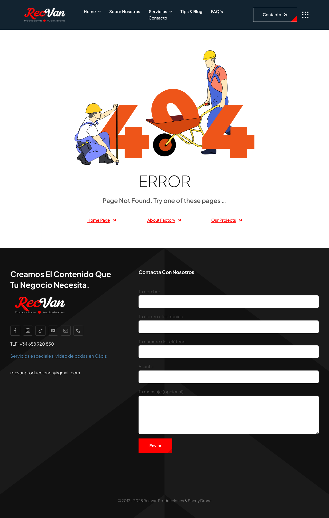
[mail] (66, 331)
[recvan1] (45, 8)
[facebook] (15, 331)
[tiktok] (40, 331)
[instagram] (28, 331)
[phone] (78, 331)
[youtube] (53, 331)
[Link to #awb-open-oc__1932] (305, 15)
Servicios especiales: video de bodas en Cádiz (58, 356)
